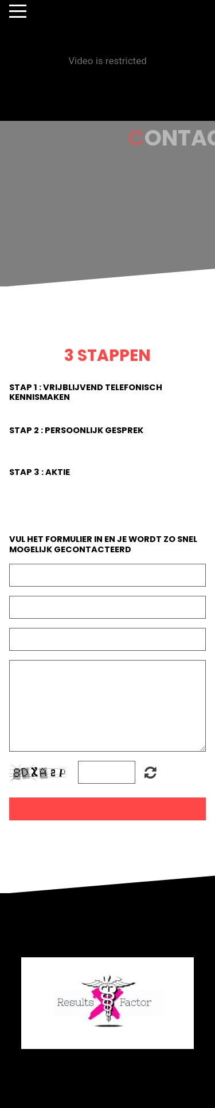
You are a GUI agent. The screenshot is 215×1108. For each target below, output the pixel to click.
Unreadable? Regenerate (150, 772)
